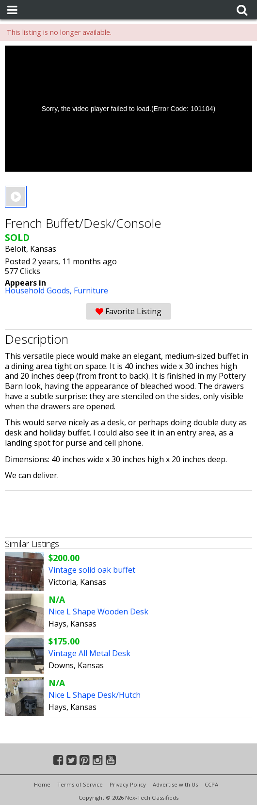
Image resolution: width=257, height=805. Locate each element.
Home (42, 784)
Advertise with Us (175, 784)
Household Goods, (39, 290)
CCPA (211, 784)
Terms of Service (80, 784)
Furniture (91, 290)
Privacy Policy (128, 784)
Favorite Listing (128, 311)
